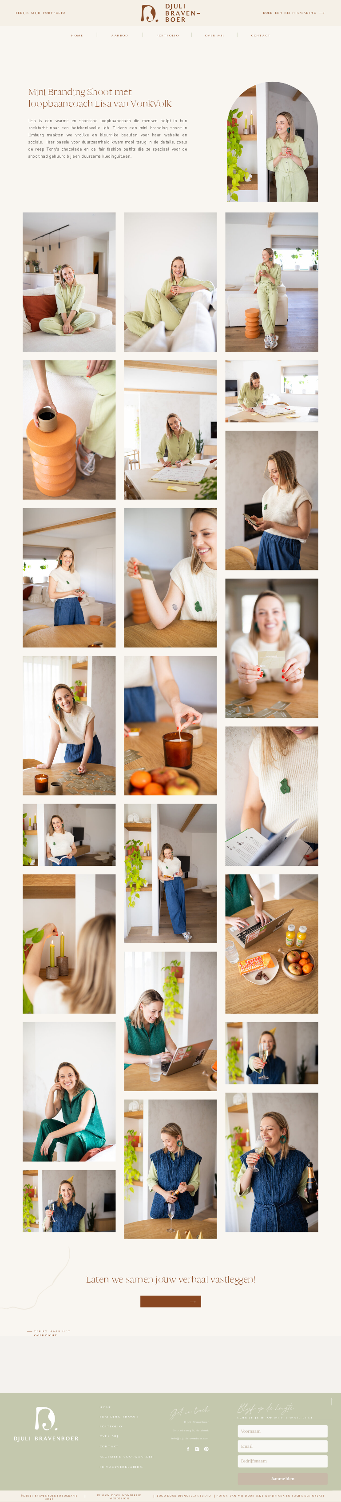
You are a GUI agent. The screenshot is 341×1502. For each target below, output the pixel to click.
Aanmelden (282, 1479)
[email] (283, 1446)
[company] (283, 1461)
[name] (283, 1431)
